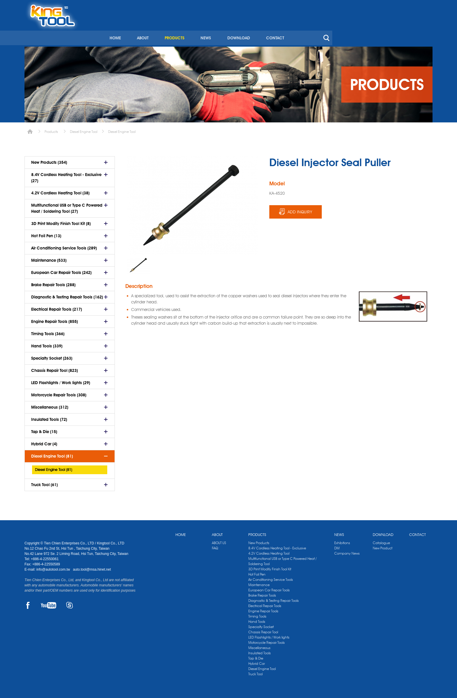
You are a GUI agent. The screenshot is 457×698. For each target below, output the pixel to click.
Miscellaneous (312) (49, 405)
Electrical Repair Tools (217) (56, 307)
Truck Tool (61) (44, 482)
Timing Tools (257, 614)
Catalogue (381, 541)
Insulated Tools (259, 651)
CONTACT (371, 28)
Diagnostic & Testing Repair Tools (273, 598)
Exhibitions (342, 541)
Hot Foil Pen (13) (46, 233)
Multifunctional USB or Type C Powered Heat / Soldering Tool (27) (66, 206)
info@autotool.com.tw (53, 567)
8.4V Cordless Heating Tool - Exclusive (277, 546)
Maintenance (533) (48, 258)
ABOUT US (219, 541)
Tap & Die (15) (44, 429)
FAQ (215, 546)
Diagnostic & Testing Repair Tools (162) (67, 295)
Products (51, 129)
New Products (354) (49, 160)
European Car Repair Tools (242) (61, 270)
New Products (258, 541)
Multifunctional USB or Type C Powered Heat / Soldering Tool (282, 559)
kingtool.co (424, 6)
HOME (213, 28)
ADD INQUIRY (300, 210)
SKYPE (69, 603)
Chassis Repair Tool (263, 630)
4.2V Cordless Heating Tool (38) (60, 191)
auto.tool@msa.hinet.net (92, 567)
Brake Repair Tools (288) (53, 282)
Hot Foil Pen (257, 572)
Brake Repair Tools (262, 593)
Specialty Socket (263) (51, 356)
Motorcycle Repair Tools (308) (58, 393)
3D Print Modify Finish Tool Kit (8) (61, 221)
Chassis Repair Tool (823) (54, 368)
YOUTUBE (48, 603)
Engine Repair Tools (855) (54, 319)
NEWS (302, 28)
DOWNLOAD (335, 28)
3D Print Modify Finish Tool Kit (269, 567)
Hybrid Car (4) (44, 441)
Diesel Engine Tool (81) (52, 454)
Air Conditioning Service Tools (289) (64, 246)
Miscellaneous (259, 646)
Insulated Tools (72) (49, 417)
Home (30, 129)
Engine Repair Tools (263, 609)
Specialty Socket (261, 625)
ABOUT (240, 28)
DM (337, 546)
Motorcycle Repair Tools (266, 640)
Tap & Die (255, 656)
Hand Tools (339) (46, 344)
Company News (347, 551)
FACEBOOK (27, 603)
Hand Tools (256, 619)
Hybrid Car (256, 661)
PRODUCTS (272, 28)
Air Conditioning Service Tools (270, 577)
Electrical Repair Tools (264, 604)
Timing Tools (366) (47, 331)
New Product (382, 546)
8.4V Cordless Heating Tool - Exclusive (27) (66, 175)
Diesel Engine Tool (83, 129)
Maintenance (259, 583)
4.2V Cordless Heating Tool (268, 551)
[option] (138, 263)
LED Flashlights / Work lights (268, 635)
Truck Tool (255, 672)
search (422, 28)
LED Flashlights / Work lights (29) (60, 380)
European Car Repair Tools (269, 588)
